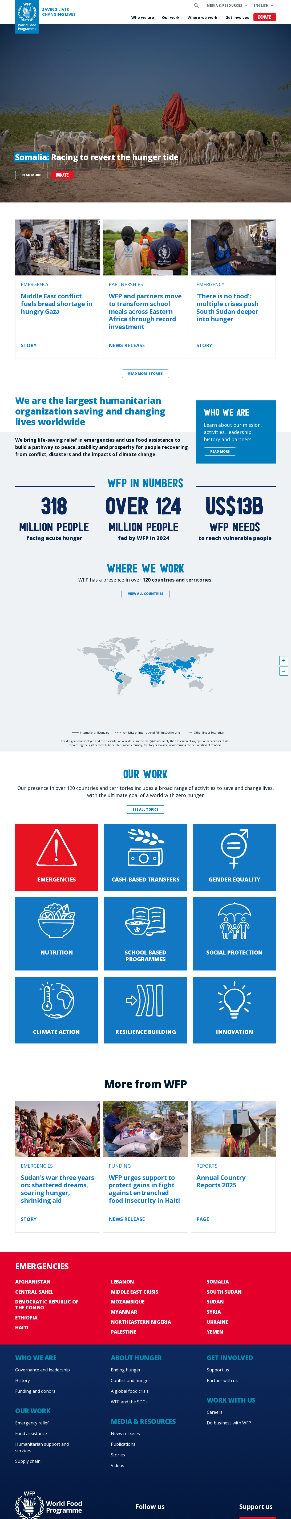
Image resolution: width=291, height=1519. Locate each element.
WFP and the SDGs (129, 1402)
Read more (31, 175)
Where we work (202, 17)
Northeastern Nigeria (141, 1322)
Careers (215, 1412)
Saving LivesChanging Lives (59, 12)
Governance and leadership (42, 1370)
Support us (218, 1370)
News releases (125, 1433)
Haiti (22, 1327)
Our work (171, 17)
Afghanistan (33, 1281)
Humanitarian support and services (42, 1447)
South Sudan (224, 1292)
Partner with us (222, 1380)
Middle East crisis (134, 1292)
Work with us (231, 1400)
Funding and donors (35, 1391)
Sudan (215, 1301)
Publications (123, 1444)
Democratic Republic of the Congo (46, 1304)
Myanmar (124, 1312)
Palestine (123, 1332)
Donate (264, 17)
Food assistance (31, 1433)
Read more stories (145, 373)
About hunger (136, 1357)
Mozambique (127, 1301)
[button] (283, 660)
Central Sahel (34, 1292)
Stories (118, 1455)
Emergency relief (32, 1423)
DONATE (62, 175)
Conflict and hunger (130, 1380)
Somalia (218, 1281)
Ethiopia (26, 1317)
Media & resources (224, 5)
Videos (117, 1465)
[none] (145, 113)
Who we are (142, 17)
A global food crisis (130, 1391)
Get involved (237, 17)
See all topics (145, 809)
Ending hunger (126, 1370)
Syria (214, 1312)
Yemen (215, 1332)
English (260, 5)
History (22, 1380)
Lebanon (122, 1281)
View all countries (145, 593)
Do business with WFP (229, 1423)
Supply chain (28, 1461)
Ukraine (217, 1322)
